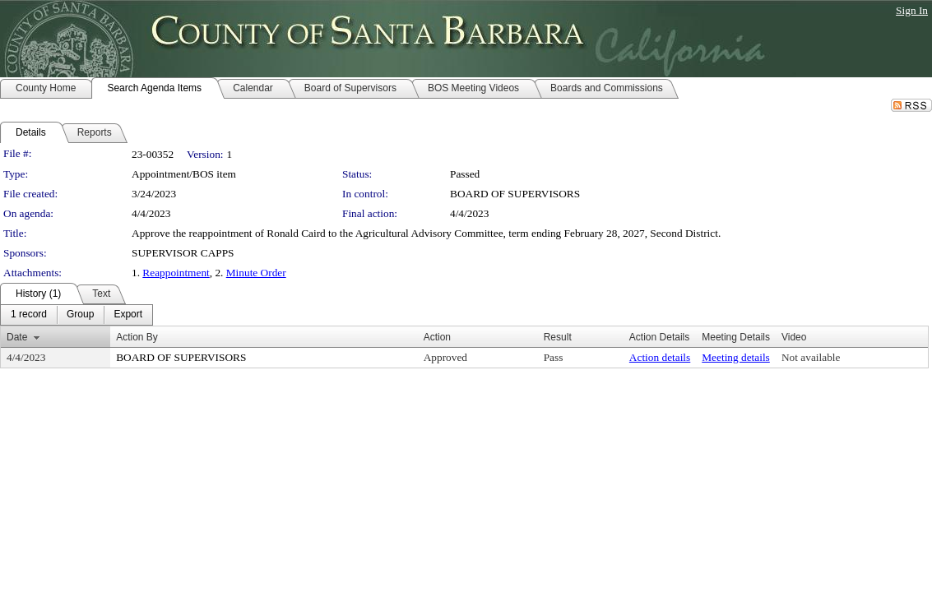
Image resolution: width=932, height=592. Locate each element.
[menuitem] (29, 315)
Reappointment (175, 272)
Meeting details (736, 357)
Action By (137, 337)
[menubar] (76, 315)
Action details (659, 357)
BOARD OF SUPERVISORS (515, 193)
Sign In (912, 10)
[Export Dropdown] (128, 315)
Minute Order (256, 272)
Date (17, 337)
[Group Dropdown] (80, 315)
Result (558, 337)
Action (437, 337)
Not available (810, 357)
